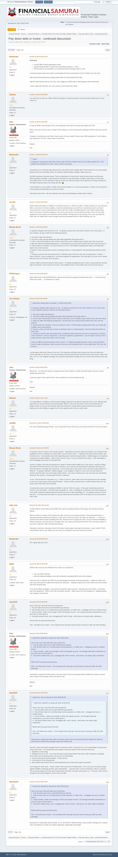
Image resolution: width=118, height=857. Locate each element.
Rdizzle (12, 398)
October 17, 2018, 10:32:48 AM (38, 202)
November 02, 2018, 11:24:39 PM (39, 448)
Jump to (80, 841)
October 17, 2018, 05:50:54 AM (38, 154)
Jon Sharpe (14, 299)
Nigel (11, 564)
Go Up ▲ (109, 854)
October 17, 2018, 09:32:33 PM (38, 227)
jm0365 (12, 423)
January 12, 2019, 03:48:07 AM (38, 781)
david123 (13, 602)
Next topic (105, 44)
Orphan (12, 95)
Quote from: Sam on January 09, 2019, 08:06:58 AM (49, 697)
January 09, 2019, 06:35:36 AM (38, 602)
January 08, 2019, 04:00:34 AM (38, 539)
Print (108, 50)
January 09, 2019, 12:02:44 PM (38, 692)
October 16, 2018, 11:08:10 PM (38, 122)
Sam (11, 122)
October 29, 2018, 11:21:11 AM (38, 398)
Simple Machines (21, 854)
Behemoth (13, 57)
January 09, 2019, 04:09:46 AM (38, 564)
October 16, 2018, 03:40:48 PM (38, 94)
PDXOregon (14, 274)
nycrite (12, 202)
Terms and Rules (101, 854)
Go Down (11, 50)
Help (94, 854)
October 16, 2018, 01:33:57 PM (38, 56)
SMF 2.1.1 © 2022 (11, 854)
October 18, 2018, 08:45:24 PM (38, 273)
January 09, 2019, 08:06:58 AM (38, 633)
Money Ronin (15, 227)
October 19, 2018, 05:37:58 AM (38, 298)
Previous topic (94, 44)
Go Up (10, 832)
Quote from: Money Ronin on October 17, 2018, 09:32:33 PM (52, 303)
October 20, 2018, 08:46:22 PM (38, 367)
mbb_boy (13, 505)
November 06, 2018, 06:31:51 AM (39, 505)
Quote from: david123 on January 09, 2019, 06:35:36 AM (50, 638)
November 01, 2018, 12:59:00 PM (39, 423)
